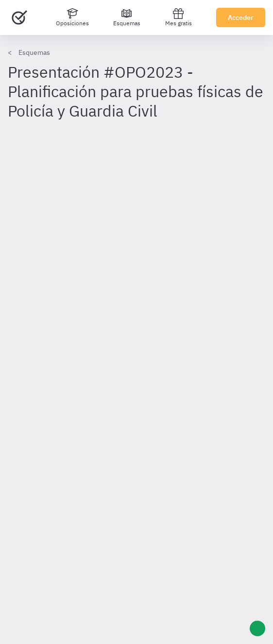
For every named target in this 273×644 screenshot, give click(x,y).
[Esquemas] (126, 17)
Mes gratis (178, 17)
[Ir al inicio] (19, 17)
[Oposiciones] (72, 17)
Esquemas (34, 52)
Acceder (241, 17)
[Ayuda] (257, 628)
